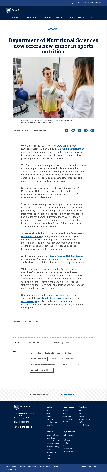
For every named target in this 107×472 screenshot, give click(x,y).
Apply (84, 3)
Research (59, 17)
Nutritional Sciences (36, 259)
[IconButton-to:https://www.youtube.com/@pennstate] (27, 427)
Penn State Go (66, 443)
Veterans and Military (52, 447)
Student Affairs (66, 416)
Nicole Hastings (29, 301)
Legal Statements (11, 469)
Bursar (64, 413)
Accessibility (55, 466)
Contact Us (49, 425)
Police (64, 454)
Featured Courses (52, 353)
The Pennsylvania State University (15, 466)
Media (48, 458)
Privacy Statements (32, 466)
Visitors (48, 449)
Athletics (70, 17)
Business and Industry (52, 444)
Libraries (81, 416)
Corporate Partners (84, 425)
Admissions (30, 17)
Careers (48, 413)
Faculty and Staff (38, 359)
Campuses (49, 419)
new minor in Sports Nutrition (69, 149)
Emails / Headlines (67, 435)
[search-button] (73, 3)
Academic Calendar (84, 419)
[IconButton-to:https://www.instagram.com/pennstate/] (15, 427)
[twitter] (73, 131)
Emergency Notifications (66, 439)
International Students (52, 441)
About (91, 17)
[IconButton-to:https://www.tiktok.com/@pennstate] (31, 427)
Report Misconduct (68, 451)
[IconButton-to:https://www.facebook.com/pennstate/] (19, 427)
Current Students (51, 438)
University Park (67, 359)
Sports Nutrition (57, 256)
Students (68, 353)
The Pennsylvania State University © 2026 (89, 467)
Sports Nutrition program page (52, 298)
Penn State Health (51, 422)
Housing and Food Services (67, 420)
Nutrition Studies (74, 256)
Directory (81, 413)
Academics (15, 17)
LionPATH (81, 422)
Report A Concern (94, 3)
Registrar (65, 410)
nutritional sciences (71, 364)
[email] (86, 131)
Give (78, 3)
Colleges (49, 416)
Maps (80, 410)
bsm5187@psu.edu (61, 343)
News (80, 17)
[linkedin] (79, 131)
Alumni (53, 359)
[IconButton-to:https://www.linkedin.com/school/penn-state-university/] (23, 427)
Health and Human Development (44, 364)
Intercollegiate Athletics (41, 370)
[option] (21, 422)
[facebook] (66, 131)
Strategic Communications (67, 447)
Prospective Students (53, 435)
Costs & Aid (45, 17)
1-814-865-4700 (24, 422)
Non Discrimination (45, 466)
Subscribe (66, 394)
